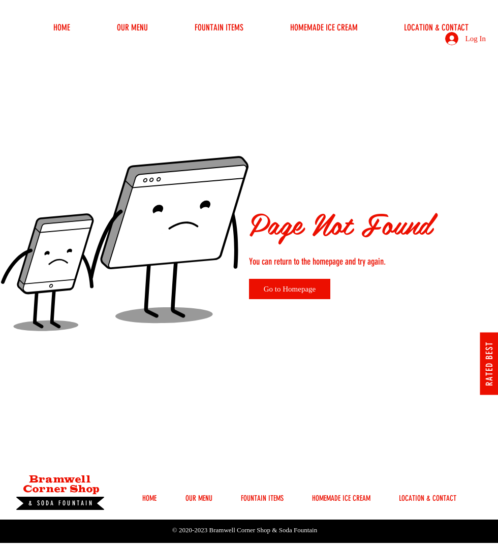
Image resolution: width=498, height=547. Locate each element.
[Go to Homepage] (289, 289)
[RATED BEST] (489, 363)
